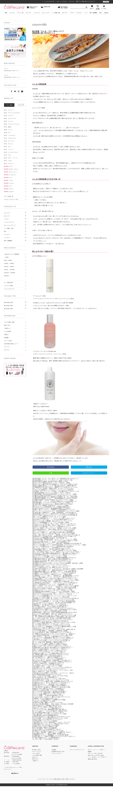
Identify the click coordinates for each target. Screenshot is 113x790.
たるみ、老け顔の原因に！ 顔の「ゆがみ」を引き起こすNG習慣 (55, 708)
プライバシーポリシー (57, 757)
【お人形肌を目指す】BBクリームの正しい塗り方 (50, 716)
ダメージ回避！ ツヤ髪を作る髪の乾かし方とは (49, 699)
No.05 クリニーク (8, 121)
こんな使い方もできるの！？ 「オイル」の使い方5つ (51, 682)
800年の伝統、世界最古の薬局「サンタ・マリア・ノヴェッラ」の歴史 (57, 543)
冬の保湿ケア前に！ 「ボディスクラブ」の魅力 (49, 669)
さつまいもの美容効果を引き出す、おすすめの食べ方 (52, 541)
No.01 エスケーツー (9, 110)
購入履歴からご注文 (98, 7)
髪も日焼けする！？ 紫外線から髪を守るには (48, 709)
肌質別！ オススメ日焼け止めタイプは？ (47, 702)
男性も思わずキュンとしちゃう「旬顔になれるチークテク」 (53, 727)
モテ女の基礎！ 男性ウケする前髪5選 (46, 731)
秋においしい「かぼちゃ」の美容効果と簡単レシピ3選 (51, 615)
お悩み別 (106, 12)
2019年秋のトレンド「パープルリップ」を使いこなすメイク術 (55, 484)
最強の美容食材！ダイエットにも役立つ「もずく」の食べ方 (54, 496)
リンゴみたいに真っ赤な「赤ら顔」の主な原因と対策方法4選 (53, 622)
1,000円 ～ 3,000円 (9, 263)
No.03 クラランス (8, 115)
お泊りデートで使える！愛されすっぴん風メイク (49, 631)
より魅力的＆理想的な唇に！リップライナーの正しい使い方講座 (54, 638)
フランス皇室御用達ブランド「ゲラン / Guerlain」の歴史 (53, 526)
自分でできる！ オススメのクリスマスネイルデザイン (51, 672)
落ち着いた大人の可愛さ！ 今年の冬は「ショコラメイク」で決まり (55, 677)
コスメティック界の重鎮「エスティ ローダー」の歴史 (52, 560)
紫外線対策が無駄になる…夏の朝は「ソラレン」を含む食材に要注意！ (57, 575)
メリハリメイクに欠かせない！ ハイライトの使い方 (50, 655)
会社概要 (6, 337)
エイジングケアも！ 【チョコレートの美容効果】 (50, 662)
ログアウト (7, 350)
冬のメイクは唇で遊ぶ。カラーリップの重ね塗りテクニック (54, 530)
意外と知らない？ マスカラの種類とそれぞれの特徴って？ (52, 689)
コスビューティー (10, 172)
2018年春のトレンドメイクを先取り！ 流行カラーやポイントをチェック (58, 596)
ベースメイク (36, 12)
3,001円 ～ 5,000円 (9, 266)
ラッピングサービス (9, 288)
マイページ (7, 346)
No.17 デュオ (7, 155)
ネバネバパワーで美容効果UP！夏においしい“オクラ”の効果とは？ (55, 641)
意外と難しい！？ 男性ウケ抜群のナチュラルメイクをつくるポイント (56, 740)
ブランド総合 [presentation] (9, 105)
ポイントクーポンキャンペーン (77, 753)
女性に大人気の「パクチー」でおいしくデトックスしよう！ (54, 569)
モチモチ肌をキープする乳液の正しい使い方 (48, 733)
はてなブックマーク (89, 476)
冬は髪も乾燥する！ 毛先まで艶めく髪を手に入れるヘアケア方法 (56, 533)
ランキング (12, 12)
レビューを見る (8, 340)
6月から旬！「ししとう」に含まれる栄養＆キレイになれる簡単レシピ (57, 505)
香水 (100, 12)
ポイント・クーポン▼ (61, 1)
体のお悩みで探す (8, 308)
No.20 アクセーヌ (8, 163)
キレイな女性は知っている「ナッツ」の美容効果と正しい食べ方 (55, 588)
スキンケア (28, 12)
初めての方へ (7, 325)
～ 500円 (6, 257)
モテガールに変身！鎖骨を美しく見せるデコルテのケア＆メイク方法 (56, 626)
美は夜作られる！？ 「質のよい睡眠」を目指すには (50, 737)
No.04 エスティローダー (10, 118)
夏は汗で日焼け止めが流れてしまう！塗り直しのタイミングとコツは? (57, 499)
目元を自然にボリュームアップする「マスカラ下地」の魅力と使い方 (56, 633)
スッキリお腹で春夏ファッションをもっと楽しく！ (50, 698)
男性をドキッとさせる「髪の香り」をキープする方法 (51, 608)
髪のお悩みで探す (8, 305)
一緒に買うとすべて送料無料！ (12, 254)
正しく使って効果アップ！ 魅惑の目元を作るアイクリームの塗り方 (57, 574)
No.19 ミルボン (8, 160)
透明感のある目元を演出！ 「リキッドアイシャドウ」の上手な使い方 (57, 586)
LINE (50, 476)
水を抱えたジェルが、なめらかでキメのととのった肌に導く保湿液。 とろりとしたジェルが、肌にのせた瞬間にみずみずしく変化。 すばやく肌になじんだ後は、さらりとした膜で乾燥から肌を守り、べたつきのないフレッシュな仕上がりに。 (67, 305)
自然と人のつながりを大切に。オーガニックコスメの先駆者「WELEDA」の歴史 (60, 567)
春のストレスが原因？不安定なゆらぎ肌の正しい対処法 (51, 648)
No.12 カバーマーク (9, 141)
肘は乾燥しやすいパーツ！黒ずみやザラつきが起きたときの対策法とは (57, 517)
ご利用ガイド (7, 328)
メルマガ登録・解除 (37, 759)
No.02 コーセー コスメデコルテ (12, 112)
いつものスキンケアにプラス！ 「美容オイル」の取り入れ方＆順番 (57, 591)
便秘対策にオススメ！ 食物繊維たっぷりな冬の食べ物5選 (52, 738)
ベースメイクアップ (9, 222)
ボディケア (64, 12)
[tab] (9, 105)
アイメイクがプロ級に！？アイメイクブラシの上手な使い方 (53, 644)
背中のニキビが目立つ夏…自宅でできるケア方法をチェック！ (55, 564)
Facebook (50, 471)
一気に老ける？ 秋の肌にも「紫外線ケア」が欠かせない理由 (53, 691)
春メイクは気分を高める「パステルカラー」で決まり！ (51, 653)
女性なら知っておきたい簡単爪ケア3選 (46, 730)
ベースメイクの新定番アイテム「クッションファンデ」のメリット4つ (57, 599)
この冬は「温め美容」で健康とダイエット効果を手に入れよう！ (54, 736)
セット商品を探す (8, 282)
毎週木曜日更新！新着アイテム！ (15, 69)
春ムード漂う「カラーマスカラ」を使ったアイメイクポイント (54, 650)
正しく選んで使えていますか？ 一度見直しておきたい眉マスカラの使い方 (59, 539)
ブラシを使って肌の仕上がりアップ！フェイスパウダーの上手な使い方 (57, 519)
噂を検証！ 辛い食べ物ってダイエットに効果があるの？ (52, 609)
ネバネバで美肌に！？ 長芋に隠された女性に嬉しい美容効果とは (56, 536)
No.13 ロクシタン (8, 143)
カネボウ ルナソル (11, 169)
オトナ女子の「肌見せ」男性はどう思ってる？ (49, 710)
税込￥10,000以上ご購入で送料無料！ (63, 7)
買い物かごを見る (36, 753)
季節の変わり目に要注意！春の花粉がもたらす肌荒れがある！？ (54, 651)
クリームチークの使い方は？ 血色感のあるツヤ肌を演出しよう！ (56, 585)
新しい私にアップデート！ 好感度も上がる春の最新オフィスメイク (56, 513)
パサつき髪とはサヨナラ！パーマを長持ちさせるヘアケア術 (53, 629)
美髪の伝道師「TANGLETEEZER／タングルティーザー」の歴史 (55, 503)
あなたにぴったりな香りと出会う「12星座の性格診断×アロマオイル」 (57, 561)
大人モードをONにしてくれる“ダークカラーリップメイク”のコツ (54, 623)
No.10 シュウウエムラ (9, 135)
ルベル (8, 177)
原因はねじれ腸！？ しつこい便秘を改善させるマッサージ (52, 657)
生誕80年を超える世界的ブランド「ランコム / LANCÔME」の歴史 (56, 595)
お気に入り (92, 7)
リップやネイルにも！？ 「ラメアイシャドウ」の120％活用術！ (56, 534)
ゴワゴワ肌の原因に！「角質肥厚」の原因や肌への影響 (51, 634)
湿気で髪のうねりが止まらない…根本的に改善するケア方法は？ (55, 508)
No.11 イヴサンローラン (10, 138)
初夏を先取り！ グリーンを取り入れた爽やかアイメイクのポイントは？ (58, 582)
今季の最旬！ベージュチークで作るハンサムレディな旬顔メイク (55, 506)
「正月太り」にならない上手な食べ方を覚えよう (49, 668)
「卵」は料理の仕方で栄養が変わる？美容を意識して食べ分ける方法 (56, 620)
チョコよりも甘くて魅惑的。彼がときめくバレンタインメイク (55, 524)
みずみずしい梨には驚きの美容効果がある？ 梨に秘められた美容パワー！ (59, 557)
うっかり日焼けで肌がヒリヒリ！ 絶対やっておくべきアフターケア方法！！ (59, 555)
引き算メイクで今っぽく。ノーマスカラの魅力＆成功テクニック (55, 523)
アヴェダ (8, 188)
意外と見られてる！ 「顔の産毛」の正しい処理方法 (51, 688)
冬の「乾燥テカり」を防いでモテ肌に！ (47, 675)
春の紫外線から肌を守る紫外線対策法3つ (47, 719)
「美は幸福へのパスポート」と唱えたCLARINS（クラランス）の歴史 (57, 554)
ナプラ (8, 186)
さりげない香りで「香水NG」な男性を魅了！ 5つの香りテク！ (54, 664)
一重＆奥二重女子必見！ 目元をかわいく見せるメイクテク (52, 658)
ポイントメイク (46, 12)
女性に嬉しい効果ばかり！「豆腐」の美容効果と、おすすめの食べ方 (57, 516)
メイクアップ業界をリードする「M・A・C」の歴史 (51, 520)
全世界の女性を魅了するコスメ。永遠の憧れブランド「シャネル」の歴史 (58, 584)
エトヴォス (9, 183)
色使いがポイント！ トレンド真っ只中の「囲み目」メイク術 (55, 593)
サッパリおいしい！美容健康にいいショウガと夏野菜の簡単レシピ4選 (56, 630)
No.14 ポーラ (7, 146)
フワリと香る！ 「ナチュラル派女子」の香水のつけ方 (51, 715)
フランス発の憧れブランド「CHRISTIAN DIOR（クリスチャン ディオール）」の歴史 (62, 548)
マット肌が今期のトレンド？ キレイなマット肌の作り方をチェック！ (57, 581)
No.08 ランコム (8, 129)
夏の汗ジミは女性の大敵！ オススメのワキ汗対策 (50, 693)
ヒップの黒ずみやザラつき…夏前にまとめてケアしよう (52, 571)
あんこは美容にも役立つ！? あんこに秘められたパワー (51, 654)
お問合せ (6, 334)
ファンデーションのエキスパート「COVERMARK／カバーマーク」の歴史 (58, 515)
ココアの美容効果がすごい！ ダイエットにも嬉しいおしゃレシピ (56, 522)
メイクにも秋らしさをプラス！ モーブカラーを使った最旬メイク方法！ (58, 544)
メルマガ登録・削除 (9, 322)
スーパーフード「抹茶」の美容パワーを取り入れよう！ (51, 647)
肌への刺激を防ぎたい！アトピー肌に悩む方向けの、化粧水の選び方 (57, 489)
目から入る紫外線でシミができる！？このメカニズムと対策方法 (55, 493)
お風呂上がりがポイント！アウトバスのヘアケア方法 (52, 568)
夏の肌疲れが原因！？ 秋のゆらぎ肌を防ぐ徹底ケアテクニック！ (56, 553)
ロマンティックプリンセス (96, 759)
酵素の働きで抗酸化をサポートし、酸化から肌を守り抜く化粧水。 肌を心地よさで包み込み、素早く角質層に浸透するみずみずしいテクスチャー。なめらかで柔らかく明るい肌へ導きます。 (70, 361)
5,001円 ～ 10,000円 (9, 269)
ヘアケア (72, 12)
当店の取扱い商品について (11, 343)
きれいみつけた (92, 763)
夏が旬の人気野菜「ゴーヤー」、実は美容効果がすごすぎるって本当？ (57, 502)
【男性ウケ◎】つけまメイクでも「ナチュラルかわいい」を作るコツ (56, 637)
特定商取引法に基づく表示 (58, 755)
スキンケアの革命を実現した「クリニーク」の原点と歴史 (53, 600)
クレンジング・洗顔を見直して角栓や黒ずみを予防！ (51, 696)
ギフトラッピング (36, 755)
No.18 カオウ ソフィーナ (10, 158)
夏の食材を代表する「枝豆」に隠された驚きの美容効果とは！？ (55, 562)
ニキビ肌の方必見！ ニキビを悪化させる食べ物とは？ (51, 610)
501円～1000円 (8, 260)
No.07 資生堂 (7, 127)
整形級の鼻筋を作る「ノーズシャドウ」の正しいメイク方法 (54, 565)
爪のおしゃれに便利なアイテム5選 (45, 705)
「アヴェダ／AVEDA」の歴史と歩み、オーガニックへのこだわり (55, 492)
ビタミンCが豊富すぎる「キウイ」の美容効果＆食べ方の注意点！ (56, 550)
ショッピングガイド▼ (49, 1)
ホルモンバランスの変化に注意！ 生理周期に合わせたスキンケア (54, 685)
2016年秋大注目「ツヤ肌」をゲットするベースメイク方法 (52, 684)
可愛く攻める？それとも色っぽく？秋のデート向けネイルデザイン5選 (56, 619)
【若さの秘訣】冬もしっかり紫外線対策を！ (48, 741)
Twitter (89, 471)
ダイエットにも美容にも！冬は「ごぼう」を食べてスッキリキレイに (57, 527)
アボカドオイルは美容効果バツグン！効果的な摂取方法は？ (54, 510)
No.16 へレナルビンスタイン (11, 152)
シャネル (8, 180)
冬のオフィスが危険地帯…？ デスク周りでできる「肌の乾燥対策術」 (56, 605)
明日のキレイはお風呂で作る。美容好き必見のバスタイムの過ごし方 (57, 540)
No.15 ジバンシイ (8, 149)
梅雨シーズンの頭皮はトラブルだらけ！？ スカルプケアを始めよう (57, 577)
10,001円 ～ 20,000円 (9, 272)
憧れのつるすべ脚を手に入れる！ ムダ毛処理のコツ (50, 692)
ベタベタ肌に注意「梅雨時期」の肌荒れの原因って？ (51, 646)
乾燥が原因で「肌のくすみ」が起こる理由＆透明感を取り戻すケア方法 (56, 616)
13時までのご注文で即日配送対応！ (32, 7)
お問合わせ (15, 777)
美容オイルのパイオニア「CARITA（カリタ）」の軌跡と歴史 (54, 578)
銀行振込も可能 (45, 7)
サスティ (8, 166)
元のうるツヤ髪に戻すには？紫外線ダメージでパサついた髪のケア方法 (57, 488)
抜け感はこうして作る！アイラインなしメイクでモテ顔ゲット (54, 643)
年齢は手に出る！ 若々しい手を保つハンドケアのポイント (53, 686)
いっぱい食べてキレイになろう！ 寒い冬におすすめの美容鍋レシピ (56, 606)
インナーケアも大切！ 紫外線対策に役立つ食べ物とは (51, 713)
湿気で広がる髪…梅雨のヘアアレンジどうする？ (49, 706)
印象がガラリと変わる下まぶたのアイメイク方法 (49, 734)
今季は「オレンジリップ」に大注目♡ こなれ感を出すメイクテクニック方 (58, 495)
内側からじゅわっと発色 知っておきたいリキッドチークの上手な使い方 (58, 602)
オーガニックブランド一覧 (11, 199)
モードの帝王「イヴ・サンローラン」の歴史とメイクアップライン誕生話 (58, 589)
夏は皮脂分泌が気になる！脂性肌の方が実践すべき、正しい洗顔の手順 (57, 500)
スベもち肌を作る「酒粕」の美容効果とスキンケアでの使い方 (54, 636)
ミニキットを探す (8, 285)
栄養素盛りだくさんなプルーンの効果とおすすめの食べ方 (52, 624)
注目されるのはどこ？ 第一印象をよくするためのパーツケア (53, 720)
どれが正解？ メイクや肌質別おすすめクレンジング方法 (52, 722)
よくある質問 (7, 331)
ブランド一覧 (20, 12)
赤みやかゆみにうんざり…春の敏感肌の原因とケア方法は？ (54, 512)
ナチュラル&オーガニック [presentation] (21, 105)
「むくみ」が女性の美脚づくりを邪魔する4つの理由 (50, 703)
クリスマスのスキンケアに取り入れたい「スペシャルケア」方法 (54, 674)
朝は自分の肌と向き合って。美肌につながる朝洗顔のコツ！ (54, 546)
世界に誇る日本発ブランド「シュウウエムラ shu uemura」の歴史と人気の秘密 (60, 572)
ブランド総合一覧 (8, 196)
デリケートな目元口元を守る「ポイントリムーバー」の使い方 (55, 598)
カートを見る (103, 7)
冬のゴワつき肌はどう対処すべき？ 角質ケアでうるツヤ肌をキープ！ (57, 592)
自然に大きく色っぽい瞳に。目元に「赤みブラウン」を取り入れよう (57, 529)
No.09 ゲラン (7, 132)
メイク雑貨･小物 (56, 12)
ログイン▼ (71, 1)
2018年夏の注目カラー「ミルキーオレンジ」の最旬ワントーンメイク (57, 558)
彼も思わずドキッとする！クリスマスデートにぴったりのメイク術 (55, 603)
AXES (89, 755)
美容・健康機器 (93, 12)
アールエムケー (10, 174)
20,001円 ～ (7, 275)
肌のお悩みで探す (8, 302)
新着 (6, 12)
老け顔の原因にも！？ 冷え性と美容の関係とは (49, 660)
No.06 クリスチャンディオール (12, 124)
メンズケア (7, 237)
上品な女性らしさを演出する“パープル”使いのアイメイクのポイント (56, 612)
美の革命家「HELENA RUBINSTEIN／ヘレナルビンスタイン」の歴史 (57, 498)
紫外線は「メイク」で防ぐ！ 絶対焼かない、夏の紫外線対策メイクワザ (58, 579)
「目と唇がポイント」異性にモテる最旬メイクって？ (51, 661)
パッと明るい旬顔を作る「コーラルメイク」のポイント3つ (53, 627)
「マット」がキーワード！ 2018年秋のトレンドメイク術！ (54, 551)
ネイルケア (79, 12)
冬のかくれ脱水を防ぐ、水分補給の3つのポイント (50, 667)
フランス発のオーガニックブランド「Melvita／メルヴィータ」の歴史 (57, 531)
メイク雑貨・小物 (8, 228)
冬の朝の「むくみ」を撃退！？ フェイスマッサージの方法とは (54, 671)
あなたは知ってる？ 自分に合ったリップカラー (49, 723)
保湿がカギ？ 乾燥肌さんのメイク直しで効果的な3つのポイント (54, 665)
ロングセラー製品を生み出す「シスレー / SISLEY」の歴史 (53, 486)
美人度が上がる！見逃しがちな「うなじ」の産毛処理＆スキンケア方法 (56, 613)
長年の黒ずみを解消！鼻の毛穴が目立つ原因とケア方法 (52, 485)
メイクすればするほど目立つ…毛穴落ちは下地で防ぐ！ (51, 695)
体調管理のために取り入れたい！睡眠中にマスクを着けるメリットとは (57, 491)
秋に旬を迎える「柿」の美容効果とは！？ (47, 681)
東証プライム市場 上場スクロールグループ (85, 1)
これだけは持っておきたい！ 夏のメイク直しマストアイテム (53, 700)
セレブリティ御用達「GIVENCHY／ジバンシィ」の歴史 (53, 509)
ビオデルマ (9, 191)
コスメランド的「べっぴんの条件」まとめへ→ (47, 743)
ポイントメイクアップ (9, 225)
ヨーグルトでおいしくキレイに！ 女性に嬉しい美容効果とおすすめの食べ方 (59, 547)
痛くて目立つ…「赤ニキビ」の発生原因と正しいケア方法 (52, 640)
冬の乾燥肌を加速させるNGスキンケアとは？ (48, 678)
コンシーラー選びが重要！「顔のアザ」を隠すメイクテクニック (54, 617)
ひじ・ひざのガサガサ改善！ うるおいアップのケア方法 (52, 679)
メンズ (85, 12)
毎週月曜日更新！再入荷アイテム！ (15, 76)
